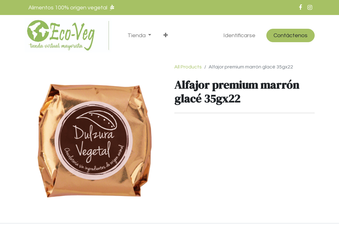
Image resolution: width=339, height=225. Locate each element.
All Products (188, 66)
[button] (165, 35)
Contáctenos (291, 35)
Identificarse (239, 35)
